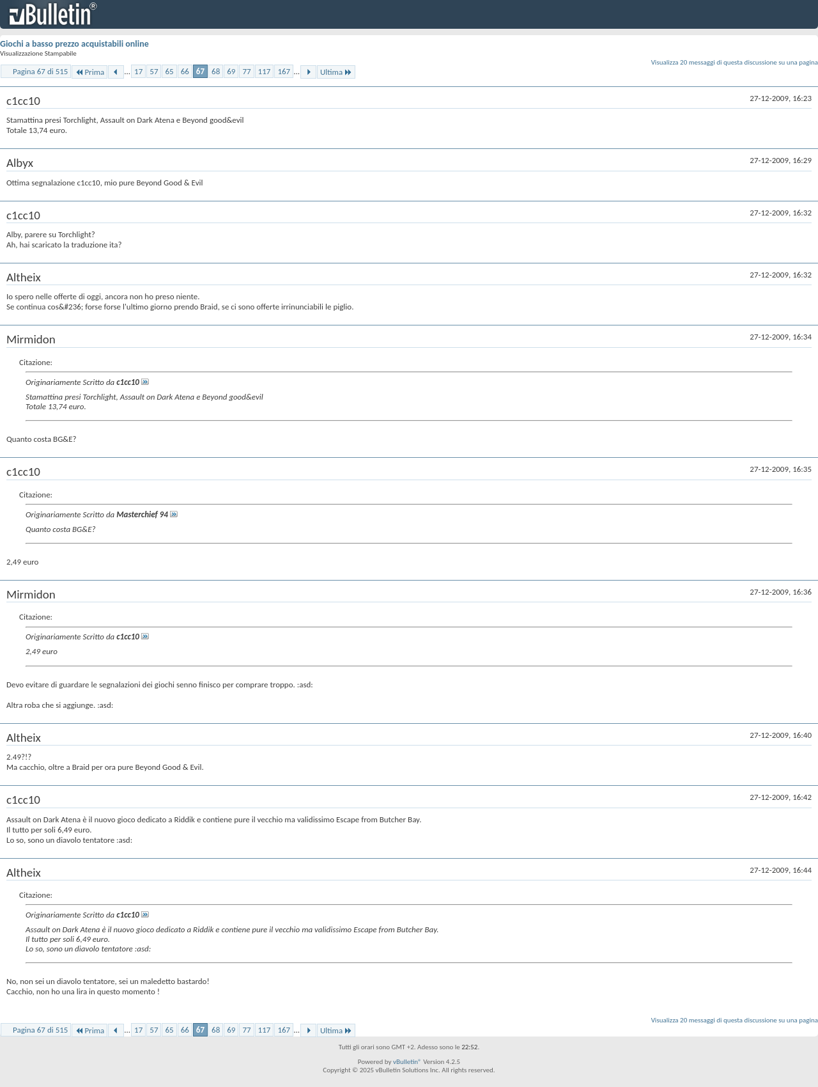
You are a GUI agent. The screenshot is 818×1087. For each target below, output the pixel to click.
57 (154, 71)
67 (200, 71)
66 (185, 71)
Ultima (336, 72)
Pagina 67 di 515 (40, 71)
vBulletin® (407, 1062)
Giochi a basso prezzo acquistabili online (74, 43)
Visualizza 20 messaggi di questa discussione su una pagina (734, 62)
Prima (89, 72)
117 (264, 71)
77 (246, 71)
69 (231, 71)
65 (169, 71)
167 (283, 71)
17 (138, 71)
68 (216, 71)
